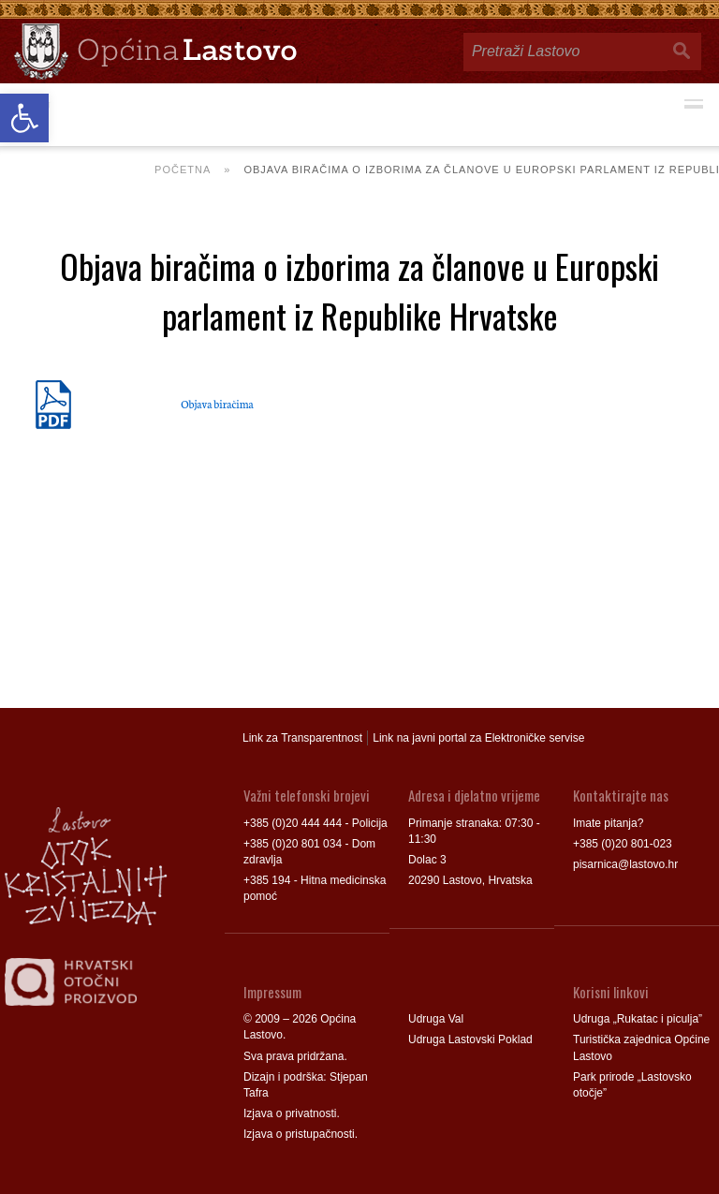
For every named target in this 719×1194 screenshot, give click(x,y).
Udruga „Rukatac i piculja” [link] (637, 1018)
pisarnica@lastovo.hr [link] (625, 864)
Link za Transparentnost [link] (302, 737)
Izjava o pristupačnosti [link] (299, 1134)
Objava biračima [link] (217, 403)
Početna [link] (182, 169)
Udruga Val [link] (435, 1018)
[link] (24, 118)
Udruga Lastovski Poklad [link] (470, 1039)
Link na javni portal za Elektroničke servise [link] (478, 737)
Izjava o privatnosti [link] (289, 1113)
